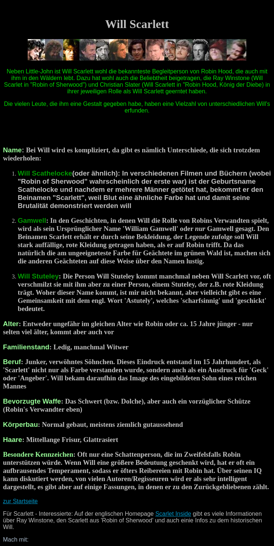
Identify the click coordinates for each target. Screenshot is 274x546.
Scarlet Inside (173, 514)
